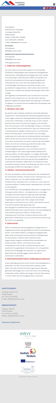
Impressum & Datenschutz (11, 322)
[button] (54, 4)
